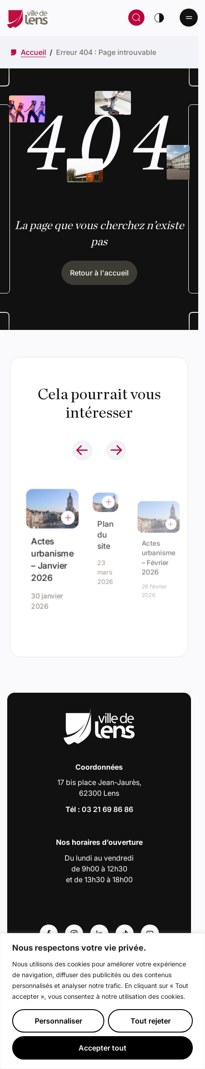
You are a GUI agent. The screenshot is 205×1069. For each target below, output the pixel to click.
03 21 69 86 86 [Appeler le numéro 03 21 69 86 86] (107, 809)
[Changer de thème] (159, 17)
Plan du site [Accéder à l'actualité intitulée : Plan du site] (105, 536)
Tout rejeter (150, 1020)
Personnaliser (58, 1020)
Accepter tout (102, 1047)
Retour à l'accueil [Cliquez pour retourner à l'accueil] (99, 272)
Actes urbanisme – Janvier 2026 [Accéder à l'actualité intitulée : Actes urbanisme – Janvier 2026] (52, 556)
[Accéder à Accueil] (33, 52)
